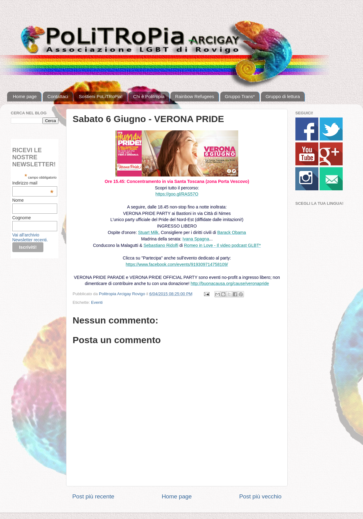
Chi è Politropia (149, 96)
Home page (25, 96)
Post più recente (93, 496)
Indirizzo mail (33, 182)
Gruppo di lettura (282, 96)
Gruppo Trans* (240, 96)
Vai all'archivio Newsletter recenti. (30, 237)
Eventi (97, 302)
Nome (18, 200)
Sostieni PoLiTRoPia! (100, 96)
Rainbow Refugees (194, 96)
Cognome (21, 217)
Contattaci (57, 96)
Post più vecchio (260, 496)
